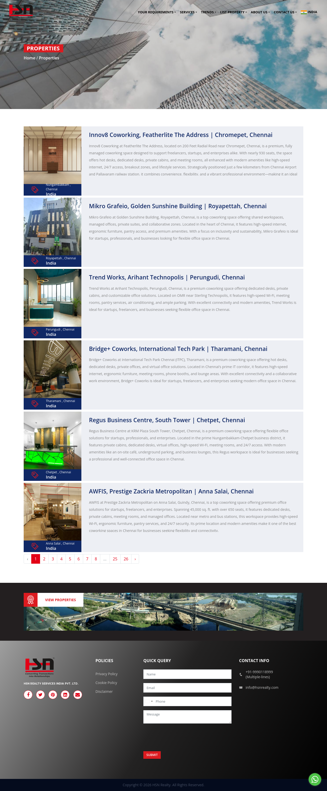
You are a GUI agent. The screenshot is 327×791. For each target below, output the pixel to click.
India (309, 12)
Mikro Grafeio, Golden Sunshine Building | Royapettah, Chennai (178, 206)
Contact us (284, 12)
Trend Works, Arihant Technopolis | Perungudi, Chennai (167, 277)
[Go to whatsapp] (315, 779)
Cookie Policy (106, 682)
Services (187, 12)
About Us (259, 12)
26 (126, 559)
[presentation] (181, 737)
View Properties (60, 599)
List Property (232, 12)
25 (115, 559)
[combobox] (149, 701)
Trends (207, 12)
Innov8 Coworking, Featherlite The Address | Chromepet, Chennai (181, 135)
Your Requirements (155, 12)
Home (30, 58)
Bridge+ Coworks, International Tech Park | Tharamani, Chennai (178, 349)
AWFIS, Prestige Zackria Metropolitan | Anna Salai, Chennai (171, 491)
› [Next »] (135, 559)
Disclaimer (104, 691)
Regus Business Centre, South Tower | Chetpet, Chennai (167, 420)
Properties (49, 58)
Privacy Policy (106, 673)
